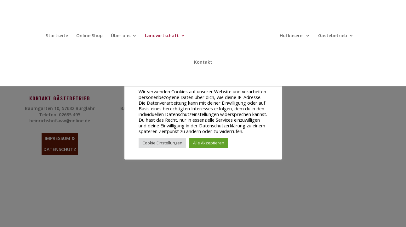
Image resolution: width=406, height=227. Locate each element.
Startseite (57, 35)
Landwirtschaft (162, 35)
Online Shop (89, 35)
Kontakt (203, 62)
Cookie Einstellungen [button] (162, 143)
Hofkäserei (292, 35)
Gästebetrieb (332, 35)
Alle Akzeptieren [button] (208, 143)
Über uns (120, 35)
